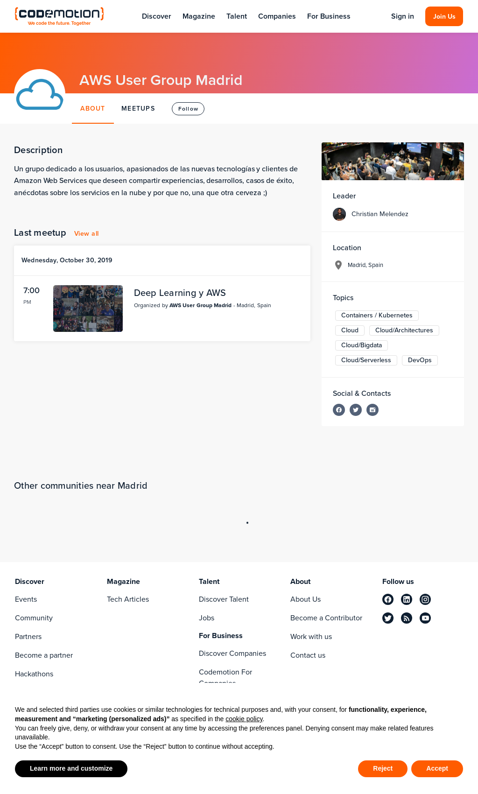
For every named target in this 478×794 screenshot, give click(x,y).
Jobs (206, 617)
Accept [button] (437, 768)
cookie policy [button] (243, 719)
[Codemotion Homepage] (59, 16)
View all (86, 234)
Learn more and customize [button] (71, 768)
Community (34, 617)
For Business (329, 16)
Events (26, 599)
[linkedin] (406, 599)
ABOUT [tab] (92, 108)
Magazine (199, 16)
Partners (28, 636)
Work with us (311, 636)
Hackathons (34, 673)
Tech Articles (128, 599)
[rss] (406, 618)
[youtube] (425, 618)
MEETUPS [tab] (138, 108)
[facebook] (388, 599)
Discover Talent (224, 599)
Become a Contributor (326, 617)
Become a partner (44, 655)
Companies (277, 16)
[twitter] (388, 618)
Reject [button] (383, 768)
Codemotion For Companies (225, 678)
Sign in (402, 16)
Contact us (307, 655)
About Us (305, 599)
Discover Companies (232, 653)
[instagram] (425, 599)
